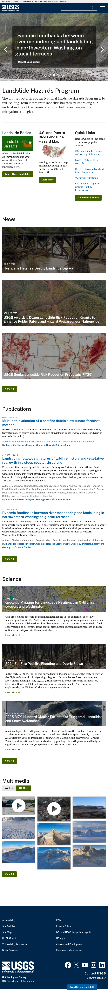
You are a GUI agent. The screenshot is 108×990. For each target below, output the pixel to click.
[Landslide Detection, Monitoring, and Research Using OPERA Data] (18, 806)
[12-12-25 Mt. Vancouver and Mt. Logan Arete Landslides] (88, 831)
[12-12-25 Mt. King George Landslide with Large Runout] (18, 852)
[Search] (94, 8)
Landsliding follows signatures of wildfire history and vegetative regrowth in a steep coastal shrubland (53, 460)
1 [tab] (45, 75)
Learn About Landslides (17, 174)
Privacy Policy (63, 926)
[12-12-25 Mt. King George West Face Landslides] (88, 855)
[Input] (79, 8)
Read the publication (29, 62)
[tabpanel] (54, 47)
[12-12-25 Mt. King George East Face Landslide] (54, 834)
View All (9, 389)
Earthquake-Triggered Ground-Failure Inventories (87, 187)
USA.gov (60, 938)
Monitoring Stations (86, 178)
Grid (25, 788)
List (11, 788)
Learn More (47, 179)
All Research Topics (88, 197)
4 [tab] (58, 75)
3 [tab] (54, 75)
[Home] (10, 10)
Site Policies (8, 926)
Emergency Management (69, 950)
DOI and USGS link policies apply (73, 932)
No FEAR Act (9, 938)
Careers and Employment (69, 944)
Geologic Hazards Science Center (53, 445)
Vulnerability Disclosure (14, 944)
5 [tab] (62, 75)
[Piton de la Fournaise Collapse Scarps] (88, 808)
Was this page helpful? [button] (82, 987)
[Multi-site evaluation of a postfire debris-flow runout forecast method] (54, 809)
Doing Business (10, 950)
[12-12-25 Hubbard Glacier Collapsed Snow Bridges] (18, 828)
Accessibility (9, 920)
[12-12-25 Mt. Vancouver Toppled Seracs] (54, 858)
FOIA (59, 920)
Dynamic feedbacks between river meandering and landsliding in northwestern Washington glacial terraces (53, 515)
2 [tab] (50, 75)
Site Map (7, 932)
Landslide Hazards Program (20, 445)
